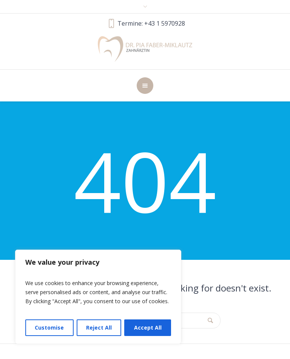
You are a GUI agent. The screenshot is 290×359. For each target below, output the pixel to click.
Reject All (99, 327)
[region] (98, 297)
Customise (49, 327)
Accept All (148, 327)
